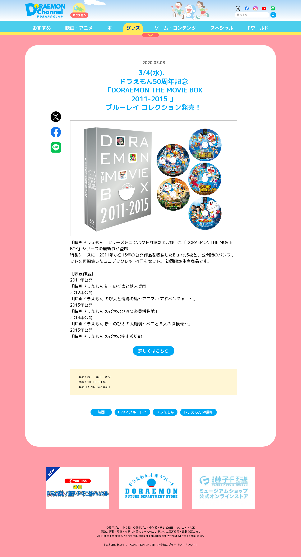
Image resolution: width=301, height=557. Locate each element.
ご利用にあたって (117, 545)
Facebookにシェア (56, 132)
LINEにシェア (56, 147)
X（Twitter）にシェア (56, 116)
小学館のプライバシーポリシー (176, 545)
